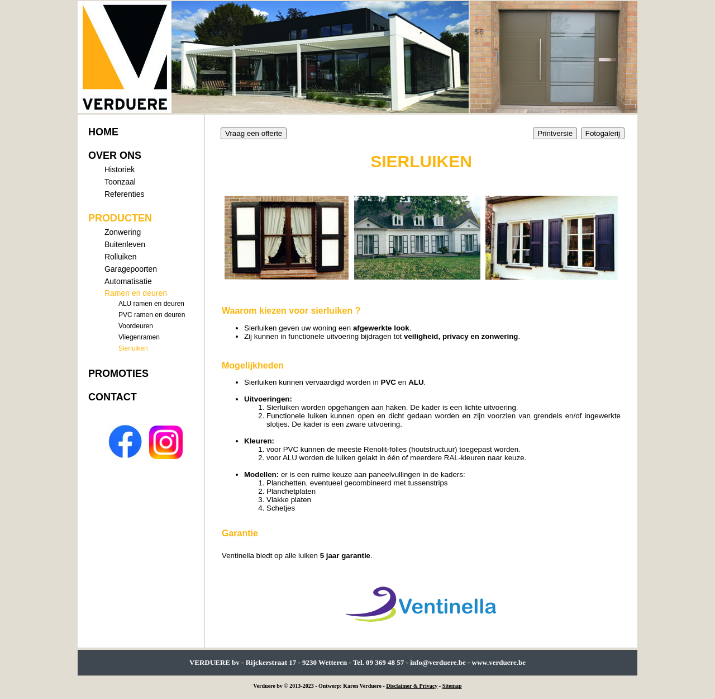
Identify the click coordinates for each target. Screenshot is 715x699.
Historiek (119, 169)
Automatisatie (128, 281)
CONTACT (112, 397)
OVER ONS (114, 155)
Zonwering (122, 232)
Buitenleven (124, 244)
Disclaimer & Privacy (411, 686)
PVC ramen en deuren (151, 315)
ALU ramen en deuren (151, 304)
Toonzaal (120, 181)
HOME (103, 132)
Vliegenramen (139, 337)
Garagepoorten (130, 269)
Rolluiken (120, 256)
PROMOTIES (118, 373)
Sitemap (452, 686)
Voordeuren (135, 326)
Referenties (124, 194)
